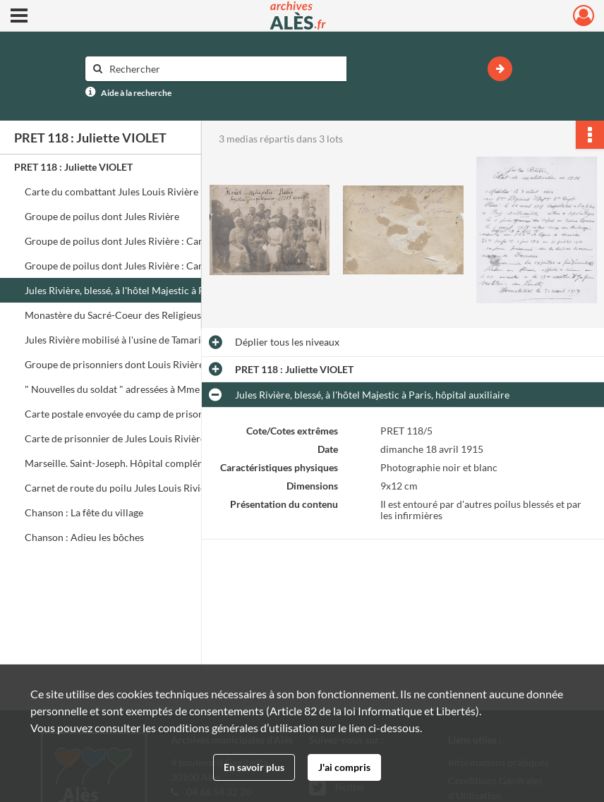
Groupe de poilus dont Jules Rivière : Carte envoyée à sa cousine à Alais (166, 241)
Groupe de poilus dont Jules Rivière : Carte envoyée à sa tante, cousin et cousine (166, 266)
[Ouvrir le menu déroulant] (19, 16)
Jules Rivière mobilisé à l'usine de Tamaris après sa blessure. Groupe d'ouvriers (166, 340)
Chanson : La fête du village (84, 512)
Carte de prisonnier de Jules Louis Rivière (115, 438)
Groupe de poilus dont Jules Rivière (102, 216)
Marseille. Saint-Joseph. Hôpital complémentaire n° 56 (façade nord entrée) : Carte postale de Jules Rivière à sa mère (166, 463)
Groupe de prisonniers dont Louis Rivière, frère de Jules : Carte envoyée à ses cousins (166, 364)
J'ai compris (344, 767)
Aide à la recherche (136, 92)
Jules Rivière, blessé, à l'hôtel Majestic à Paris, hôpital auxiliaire (162, 290)
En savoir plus (254, 767)
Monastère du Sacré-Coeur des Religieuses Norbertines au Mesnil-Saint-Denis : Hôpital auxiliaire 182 (166, 315)
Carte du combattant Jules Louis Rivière (111, 192)
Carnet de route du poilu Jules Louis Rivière (120, 488)
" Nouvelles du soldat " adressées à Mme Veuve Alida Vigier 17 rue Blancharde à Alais (166, 389)
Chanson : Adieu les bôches (84, 537)
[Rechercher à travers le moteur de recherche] (223, 68)
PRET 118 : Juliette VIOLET (73, 167)
